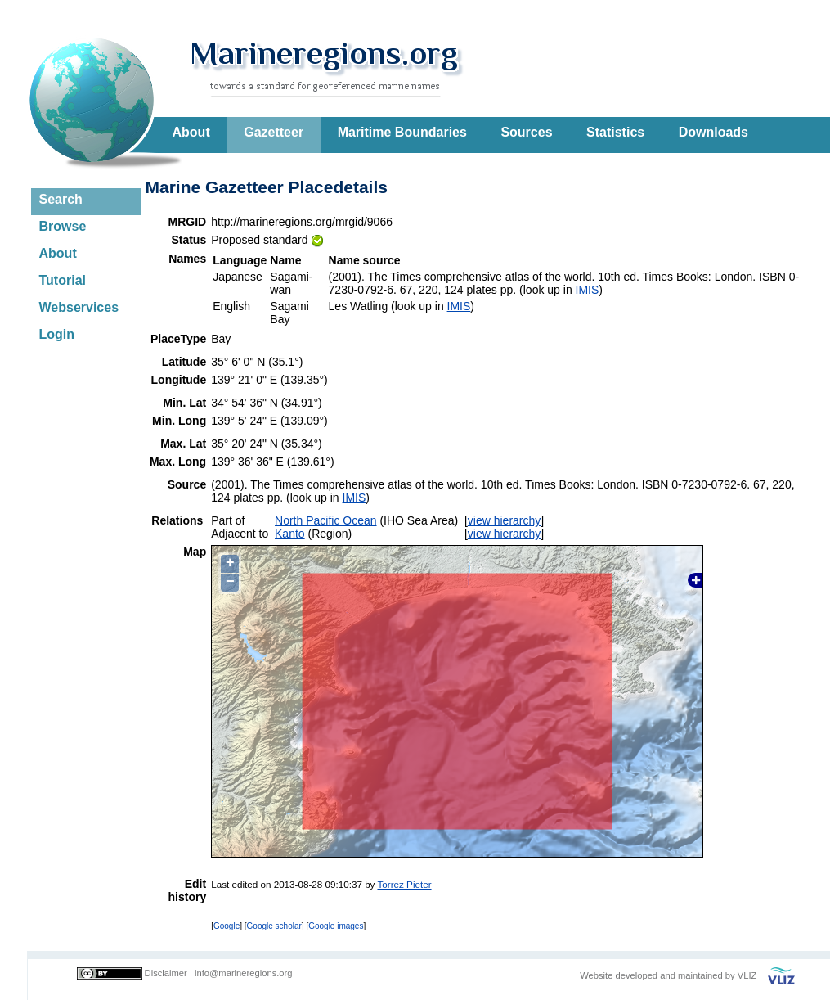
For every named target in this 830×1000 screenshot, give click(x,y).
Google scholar (274, 925)
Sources (526, 132)
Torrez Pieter (404, 884)
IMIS (587, 289)
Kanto (290, 533)
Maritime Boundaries (402, 132)
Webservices (79, 307)
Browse (63, 226)
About (191, 132)
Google (226, 925)
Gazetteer (273, 132)
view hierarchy (504, 520)
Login (57, 334)
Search (61, 199)
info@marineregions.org (244, 973)
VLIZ (747, 975)
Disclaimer (166, 973)
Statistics (615, 132)
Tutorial (62, 280)
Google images (335, 925)
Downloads (713, 132)
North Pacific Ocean (326, 520)
